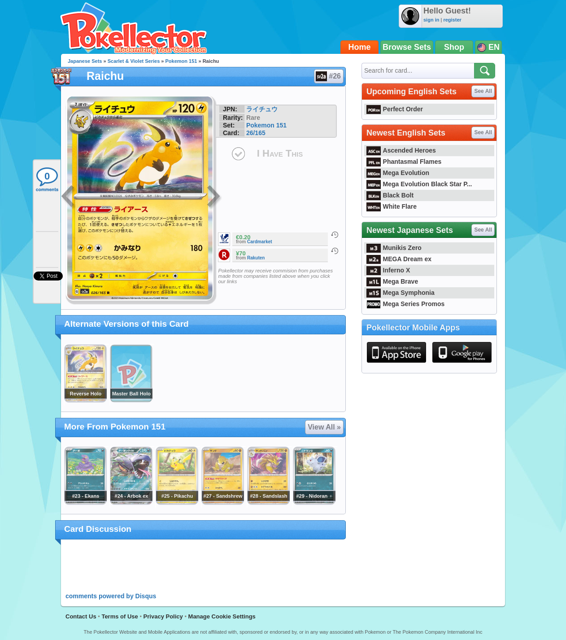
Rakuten (256, 257)
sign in (431, 19)
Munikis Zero (394, 247)
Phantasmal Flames (403, 161)
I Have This (280, 153)
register (452, 19)
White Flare (391, 206)
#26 (328, 76)
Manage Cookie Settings (222, 616)
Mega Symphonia (400, 292)
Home (359, 47)
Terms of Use (119, 616)
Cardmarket (259, 241)
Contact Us (80, 616)
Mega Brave (392, 281)
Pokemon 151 (181, 61)
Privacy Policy (163, 616)
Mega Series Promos (405, 303)
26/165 (256, 132)
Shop (454, 47)
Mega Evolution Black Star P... (419, 184)
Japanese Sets (85, 61)
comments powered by (110, 596)
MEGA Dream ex (398, 259)
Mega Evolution (397, 172)
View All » (324, 427)
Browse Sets (407, 47)
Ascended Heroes (401, 150)
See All (483, 91)
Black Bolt (390, 195)
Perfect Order (394, 109)
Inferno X (388, 270)
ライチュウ (262, 109)
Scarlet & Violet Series (134, 61)
